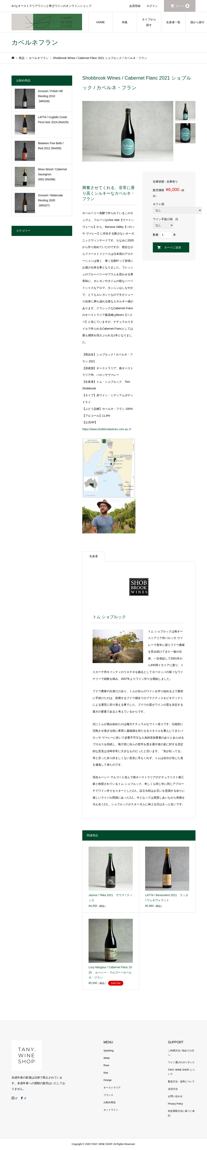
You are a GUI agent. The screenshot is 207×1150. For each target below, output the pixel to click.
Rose (106, 1065)
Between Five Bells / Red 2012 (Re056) (51, 146)
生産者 (93, 556)
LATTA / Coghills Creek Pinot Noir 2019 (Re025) (53, 120)
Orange (108, 1080)
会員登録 (134, 5)
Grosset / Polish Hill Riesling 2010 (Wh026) (50, 96)
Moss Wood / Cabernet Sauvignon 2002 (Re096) (52, 174)
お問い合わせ (175, 1096)
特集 (125, 22)
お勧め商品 (110, 1102)
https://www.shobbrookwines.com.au (106, 429)
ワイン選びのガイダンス (181, 1062)
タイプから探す (149, 22)
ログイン (152, 5)
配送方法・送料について (181, 1081)
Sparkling (109, 1050)
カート (182, 6)
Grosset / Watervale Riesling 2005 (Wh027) (50, 200)
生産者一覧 (173, 22)
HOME (100, 22)
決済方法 (173, 1089)
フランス (108, 1095)
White (107, 1058)
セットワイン (111, 1109)
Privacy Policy (175, 1103)
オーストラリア (112, 1087)
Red (106, 1072)
